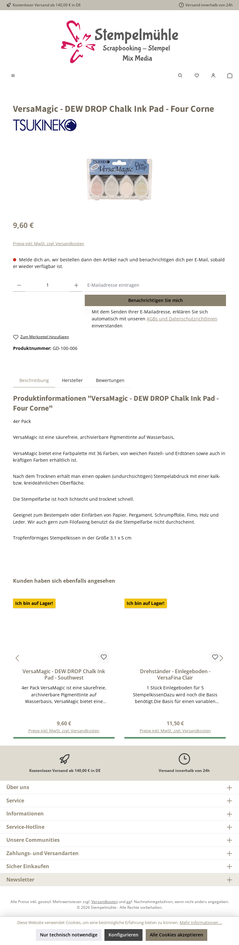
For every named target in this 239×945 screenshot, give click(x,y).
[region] (119, 179)
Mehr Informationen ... (201, 922)
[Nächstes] (221, 658)
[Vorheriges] (18, 658)
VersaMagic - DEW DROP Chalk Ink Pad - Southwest (64, 674)
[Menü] (13, 75)
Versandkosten (104, 901)
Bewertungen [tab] (110, 380)
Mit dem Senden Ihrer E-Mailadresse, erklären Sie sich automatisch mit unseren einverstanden (154, 318)
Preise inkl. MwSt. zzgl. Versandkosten (48, 243)
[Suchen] (180, 75)
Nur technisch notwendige (68, 935)
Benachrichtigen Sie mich (155, 300)
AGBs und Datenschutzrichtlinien (182, 319)
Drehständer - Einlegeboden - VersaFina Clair (175, 674)
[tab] (34, 380)
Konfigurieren (123, 935)
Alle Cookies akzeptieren (176, 935)
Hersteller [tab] (72, 380)
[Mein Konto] (213, 75)
